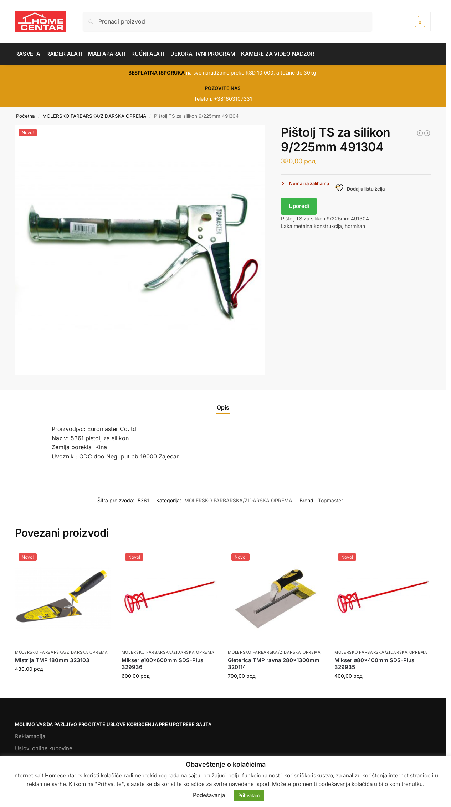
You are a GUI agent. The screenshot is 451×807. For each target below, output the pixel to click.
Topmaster (330, 500)
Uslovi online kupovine (43, 748)
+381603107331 (233, 99)
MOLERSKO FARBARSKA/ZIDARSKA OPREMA (94, 116)
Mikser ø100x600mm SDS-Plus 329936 (162, 664)
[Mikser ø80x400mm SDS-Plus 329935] (420, 133)
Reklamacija (30, 736)
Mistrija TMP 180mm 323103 (52, 660)
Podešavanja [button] (209, 795)
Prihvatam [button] (249, 795)
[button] (408, 21)
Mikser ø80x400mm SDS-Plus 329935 (374, 664)
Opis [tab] (223, 407)
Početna (25, 116)
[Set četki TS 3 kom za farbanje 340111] (427, 133)
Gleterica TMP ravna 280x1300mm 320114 (273, 664)
